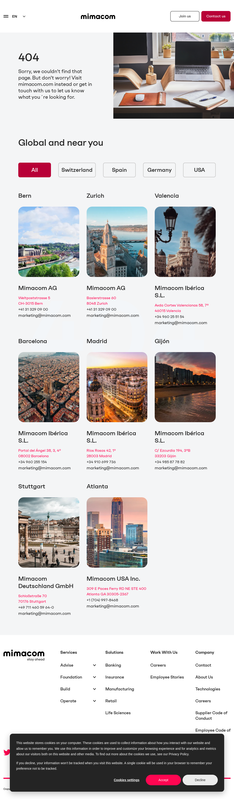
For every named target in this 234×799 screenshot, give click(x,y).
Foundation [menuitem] (71, 677)
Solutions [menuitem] (114, 652)
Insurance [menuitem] (114, 677)
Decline (200, 780)
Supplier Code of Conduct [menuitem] (211, 715)
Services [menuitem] (68, 652)
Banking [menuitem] (113, 665)
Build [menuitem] (65, 689)
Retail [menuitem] (111, 700)
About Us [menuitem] (204, 677)
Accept (163, 780)
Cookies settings (126, 780)
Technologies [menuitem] (207, 689)
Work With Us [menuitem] (164, 652)
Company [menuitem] (204, 652)
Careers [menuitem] (158, 665)
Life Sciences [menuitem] (118, 712)
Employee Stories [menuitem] (167, 677)
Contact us (216, 16)
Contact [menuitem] (203, 665)
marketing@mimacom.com (44, 315)
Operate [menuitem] (68, 700)
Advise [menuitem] (66, 665)
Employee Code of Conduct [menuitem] (213, 733)
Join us (185, 16)
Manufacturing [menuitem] (119, 689)
